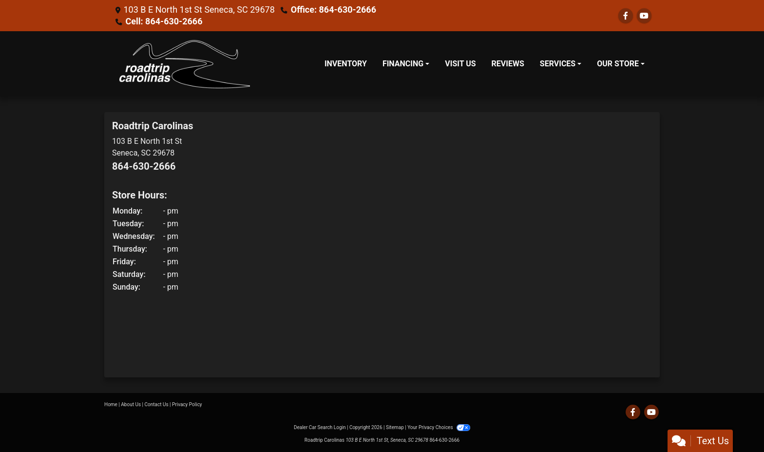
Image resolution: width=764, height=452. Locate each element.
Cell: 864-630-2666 (163, 21)
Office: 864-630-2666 (333, 9)
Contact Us (157, 404)
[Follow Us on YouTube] (644, 15)
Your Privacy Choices (438, 427)
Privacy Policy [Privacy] (187, 404)
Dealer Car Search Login (320, 427)
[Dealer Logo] (184, 64)
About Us (131, 404)
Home (110, 404)
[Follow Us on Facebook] (625, 15)
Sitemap (395, 427)
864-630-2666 (144, 166)
